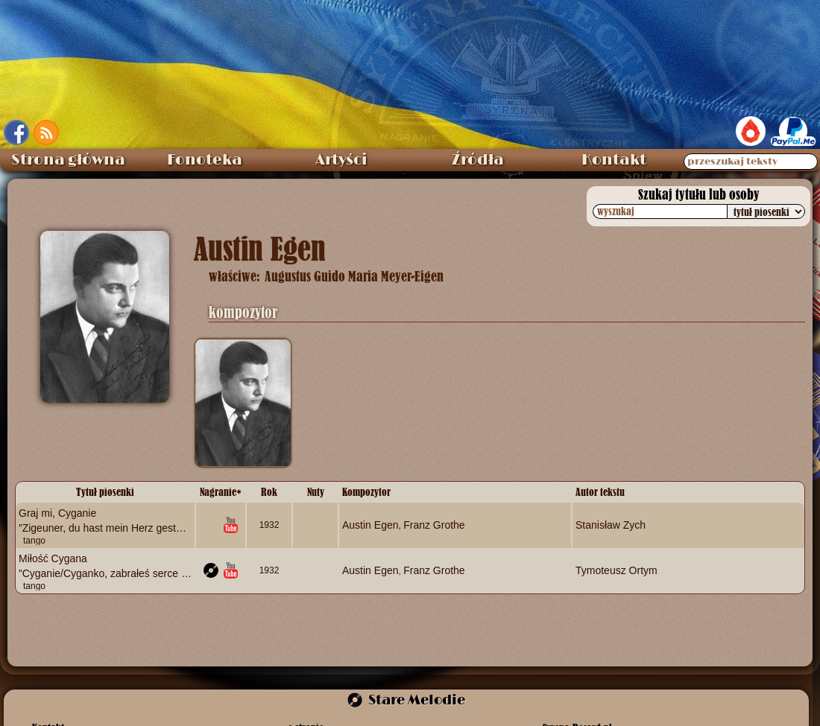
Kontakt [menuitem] (613, 160)
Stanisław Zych (610, 525)
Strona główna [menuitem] (68, 160)
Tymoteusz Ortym (616, 570)
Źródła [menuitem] (478, 160)
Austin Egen (370, 525)
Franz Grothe (433, 525)
